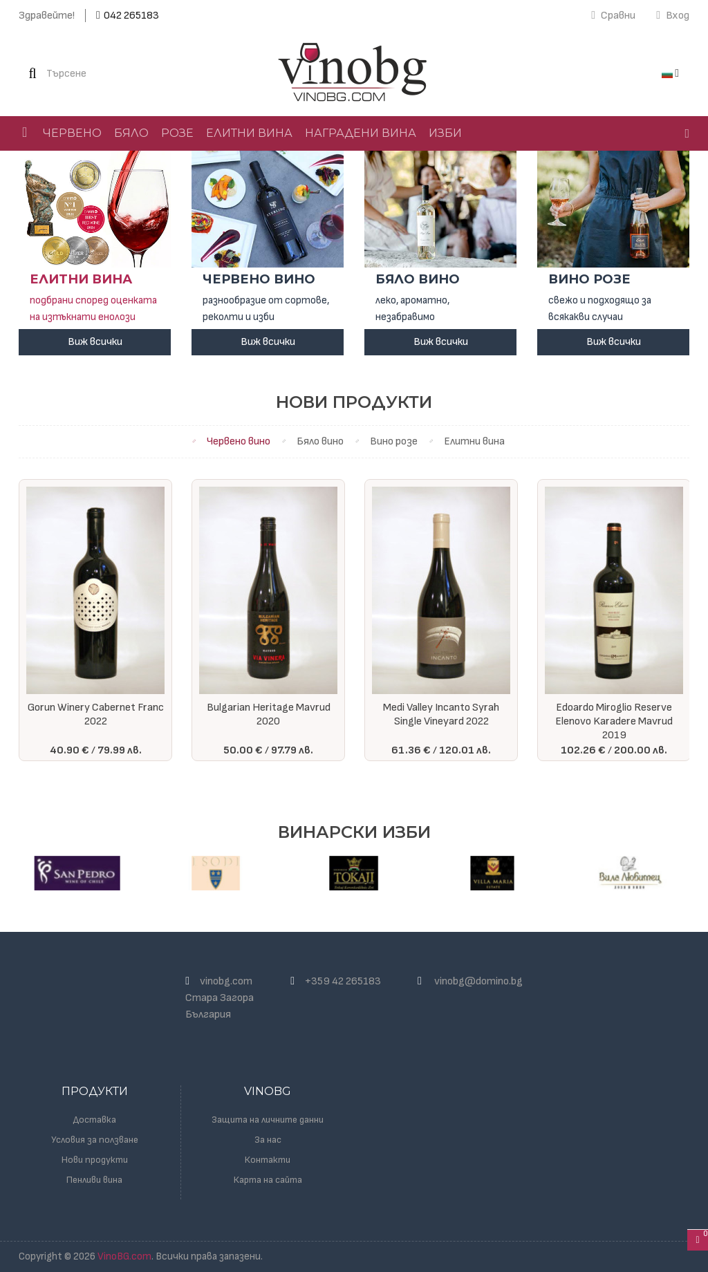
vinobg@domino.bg (478, 981)
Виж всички (95, 341)
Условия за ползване (94, 1139)
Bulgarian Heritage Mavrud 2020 (268, 714)
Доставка (94, 1119)
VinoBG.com (124, 1256)
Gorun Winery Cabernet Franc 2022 (96, 714)
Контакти (267, 1160)
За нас (267, 1139)
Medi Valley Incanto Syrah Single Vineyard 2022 (441, 714)
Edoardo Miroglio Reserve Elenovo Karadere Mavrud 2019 (614, 721)
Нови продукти (95, 1160)
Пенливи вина (94, 1180)
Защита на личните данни (268, 1119)
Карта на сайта (268, 1180)
